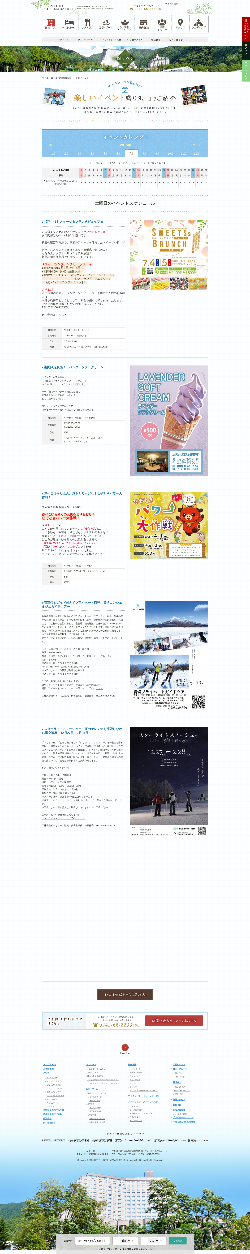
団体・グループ (180, 1069)
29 (197, 170)
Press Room (49, 1123)
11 (121, 170)
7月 (131, 153)
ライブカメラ (52, 1106)
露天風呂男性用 (95, 1108)
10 (117, 170)
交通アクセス (179, 1099)
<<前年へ (51, 145)
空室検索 (177, 1240)
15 (138, 170)
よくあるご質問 (180, 1114)
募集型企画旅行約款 (52, 1114)
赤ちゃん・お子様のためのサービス (144, 1090)
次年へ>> (197, 145)
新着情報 (177, 1105)
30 (202, 170)
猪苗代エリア (179, 1087)
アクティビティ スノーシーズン (143, 1102)
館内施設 (144, 24)
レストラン (88, 24)
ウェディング (199, 24)
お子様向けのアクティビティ (141, 1113)
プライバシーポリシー (183, 1117)
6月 (118, 153)
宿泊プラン (51, 24)
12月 (196, 153)
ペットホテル (135, 1080)
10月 (170, 153)
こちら (99, 684)
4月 (92, 153)
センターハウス (136, 1121)
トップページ (49, 1064)
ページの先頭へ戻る (125, 1049)
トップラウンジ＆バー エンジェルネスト (103, 1080)
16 (142, 170)
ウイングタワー (51, 1077)
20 (159, 170)
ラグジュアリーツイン (55, 1088)
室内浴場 (92, 1115)
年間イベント (179, 1064)
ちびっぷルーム (53, 1103)
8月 (144, 153)
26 (185, 170)
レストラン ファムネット (97, 1069)
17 (147, 170)
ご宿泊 (46, 1073)
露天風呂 (90, 1104)
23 (172, 170)
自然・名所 (178, 1094)
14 (134, 170)
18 (151, 170)
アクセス (180, 24)
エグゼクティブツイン (55, 1092)
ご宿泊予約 (48, 1069)
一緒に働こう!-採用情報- (184, 1122)
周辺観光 (177, 1082)
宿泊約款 (47, 1118)
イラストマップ (95, 1097)
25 (180, 170)
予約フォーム (78, 818)
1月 (53, 153)
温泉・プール (106, 24)
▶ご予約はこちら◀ (54, 314)
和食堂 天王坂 (92, 1072)
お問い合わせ (179, 1109)
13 (130, 170)
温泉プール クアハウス (96, 1093)
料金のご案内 (135, 1117)
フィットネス (135, 1076)
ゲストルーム (69, 24)
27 (189, 170)
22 (168, 170)
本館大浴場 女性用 (97, 1122)
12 (126, 170)
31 (206, 170)
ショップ (133, 1087)
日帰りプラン (179, 1077)
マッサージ (136, 1069)
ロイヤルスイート (54, 1099)
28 (193, 170)
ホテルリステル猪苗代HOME (56, 78)
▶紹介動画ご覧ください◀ (55, 768)
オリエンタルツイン (55, 1081)
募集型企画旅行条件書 (53, 1110)
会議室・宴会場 (136, 1072)
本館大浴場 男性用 (97, 1119)
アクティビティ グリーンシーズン (144, 1096)
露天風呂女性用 (95, 1111)
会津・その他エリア (182, 1090)
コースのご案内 (136, 1110)
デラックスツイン (54, 1085)
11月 (183, 153)
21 (164, 170)
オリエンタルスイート (55, 1095)
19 (155, 170)
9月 (157, 153)
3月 (79, 153)
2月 (66, 153)
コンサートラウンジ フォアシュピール (102, 1083)
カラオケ (133, 1083)
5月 (105, 153)
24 (176, 170)
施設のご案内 (94, 1101)
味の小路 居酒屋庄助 (95, 1076)
